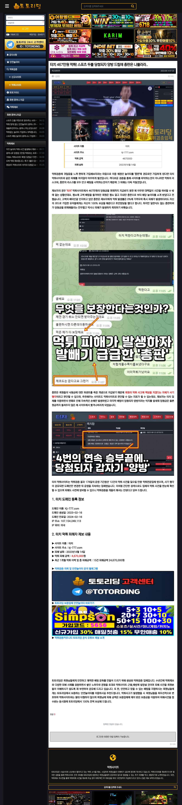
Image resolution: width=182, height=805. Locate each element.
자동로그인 (14, 34)
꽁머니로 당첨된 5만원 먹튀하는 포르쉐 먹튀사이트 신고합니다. (22, 153)
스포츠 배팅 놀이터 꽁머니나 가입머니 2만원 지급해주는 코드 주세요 (22, 136)
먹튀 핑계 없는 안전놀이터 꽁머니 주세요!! (22, 124)
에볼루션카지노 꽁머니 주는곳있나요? (21, 128)
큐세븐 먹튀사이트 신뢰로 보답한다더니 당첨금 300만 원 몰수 (156, 735)
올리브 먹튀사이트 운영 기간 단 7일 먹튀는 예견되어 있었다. (156, 701)
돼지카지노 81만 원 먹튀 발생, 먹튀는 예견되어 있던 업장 (69, 735)
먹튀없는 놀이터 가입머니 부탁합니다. (21, 132)
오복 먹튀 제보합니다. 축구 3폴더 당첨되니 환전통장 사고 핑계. (22, 161)
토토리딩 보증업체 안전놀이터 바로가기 (74, 496)
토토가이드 (43, 794)
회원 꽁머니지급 (14, 115)
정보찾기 (41, 34)
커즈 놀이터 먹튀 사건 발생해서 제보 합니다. (22, 149)
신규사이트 (15, 77)
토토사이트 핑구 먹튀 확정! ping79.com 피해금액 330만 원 (111, 769)
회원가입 (33, 34)
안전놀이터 (21, 794)
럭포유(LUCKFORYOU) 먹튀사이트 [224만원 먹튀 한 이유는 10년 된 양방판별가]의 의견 (113, 735)
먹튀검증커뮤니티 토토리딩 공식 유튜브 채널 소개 (79, 521)
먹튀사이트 (15, 85)
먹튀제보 (11, 143)
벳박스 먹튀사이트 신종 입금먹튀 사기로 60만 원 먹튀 (68, 769)
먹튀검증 (32, 794)
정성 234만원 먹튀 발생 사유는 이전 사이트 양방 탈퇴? (155, 769)
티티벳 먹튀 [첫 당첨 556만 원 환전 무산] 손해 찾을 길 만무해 (113, 701)
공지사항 (10, 794)
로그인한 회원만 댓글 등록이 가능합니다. (112, 620)
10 (132, 781)
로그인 (25, 29)
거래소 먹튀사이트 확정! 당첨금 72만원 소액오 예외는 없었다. (22, 157)
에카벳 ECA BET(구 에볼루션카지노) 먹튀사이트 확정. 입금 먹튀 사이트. (69, 701)
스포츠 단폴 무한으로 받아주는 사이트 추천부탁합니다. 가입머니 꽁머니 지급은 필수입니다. (22, 120)
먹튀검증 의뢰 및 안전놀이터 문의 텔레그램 (76, 472)
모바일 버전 (169, 794)
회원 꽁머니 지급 (57, 794)
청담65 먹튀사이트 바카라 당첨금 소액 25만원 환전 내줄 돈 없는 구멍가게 (22, 165)
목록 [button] (171, 76)
